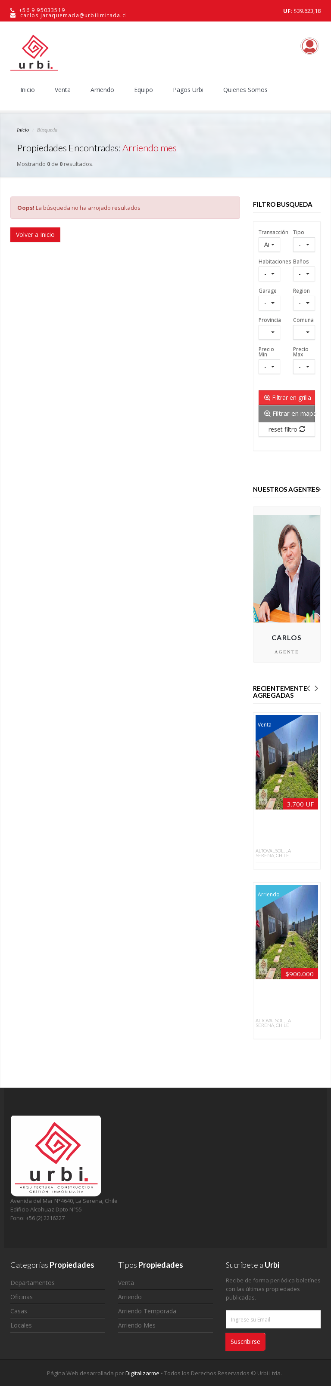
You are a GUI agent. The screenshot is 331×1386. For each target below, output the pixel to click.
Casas (18, 1311)
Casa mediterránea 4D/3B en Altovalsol (278, 1000)
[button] (310, 488)
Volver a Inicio (35, 234)
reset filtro (287, 429)
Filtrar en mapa (289, 413)
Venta (63, 90)
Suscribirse (245, 1341)
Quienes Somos (245, 90)
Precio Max (301, 351)
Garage (268, 290)
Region (301, 290)
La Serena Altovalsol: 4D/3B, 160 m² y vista (278, 831)
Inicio (27, 90)
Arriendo (102, 90)
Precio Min (266, 351)
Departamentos (32, 1283)
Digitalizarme (143, 1373)
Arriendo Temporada (147, 1311)
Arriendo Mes (137, 1325)
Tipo (298, 232)
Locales (21, 1325)
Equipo (143, 90)
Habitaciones (270, 261)
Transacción (270, 232)
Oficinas (21, 1297)
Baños (301, 261)
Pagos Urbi (188, 90)
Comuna (303, 319)
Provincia (270, 319)
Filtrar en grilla (287, 397)
